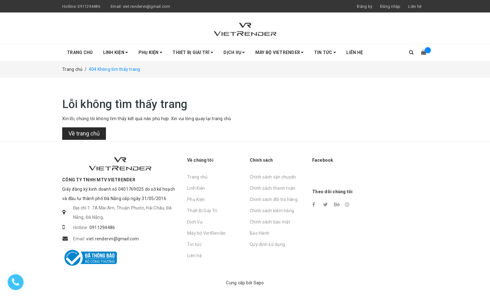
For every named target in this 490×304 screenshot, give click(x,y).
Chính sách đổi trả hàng (274, 199)
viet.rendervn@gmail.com (146, 6)
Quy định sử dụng (267, 244)
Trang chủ (79, 52)
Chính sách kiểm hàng (272, 210)
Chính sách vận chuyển (273, 176)
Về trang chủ (84, 133)
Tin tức (325, 52)
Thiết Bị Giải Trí (192, 52)
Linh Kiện (115, 52)
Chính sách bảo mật (270, 221)
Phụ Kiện (150, 52)
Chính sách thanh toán (272, 188)
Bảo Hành (259, 233)
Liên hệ (415, 6)
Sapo (258, 282)
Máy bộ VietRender (279, 52)
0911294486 (89, 6)
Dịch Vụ (234, 52)
